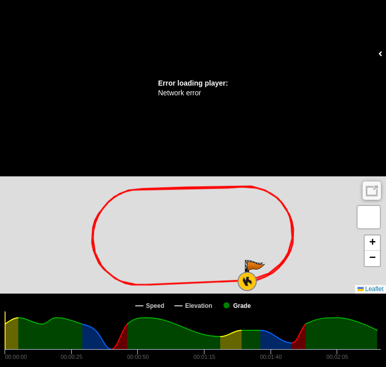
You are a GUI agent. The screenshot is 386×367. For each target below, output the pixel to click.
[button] (255, 271)
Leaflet (370, 289)
